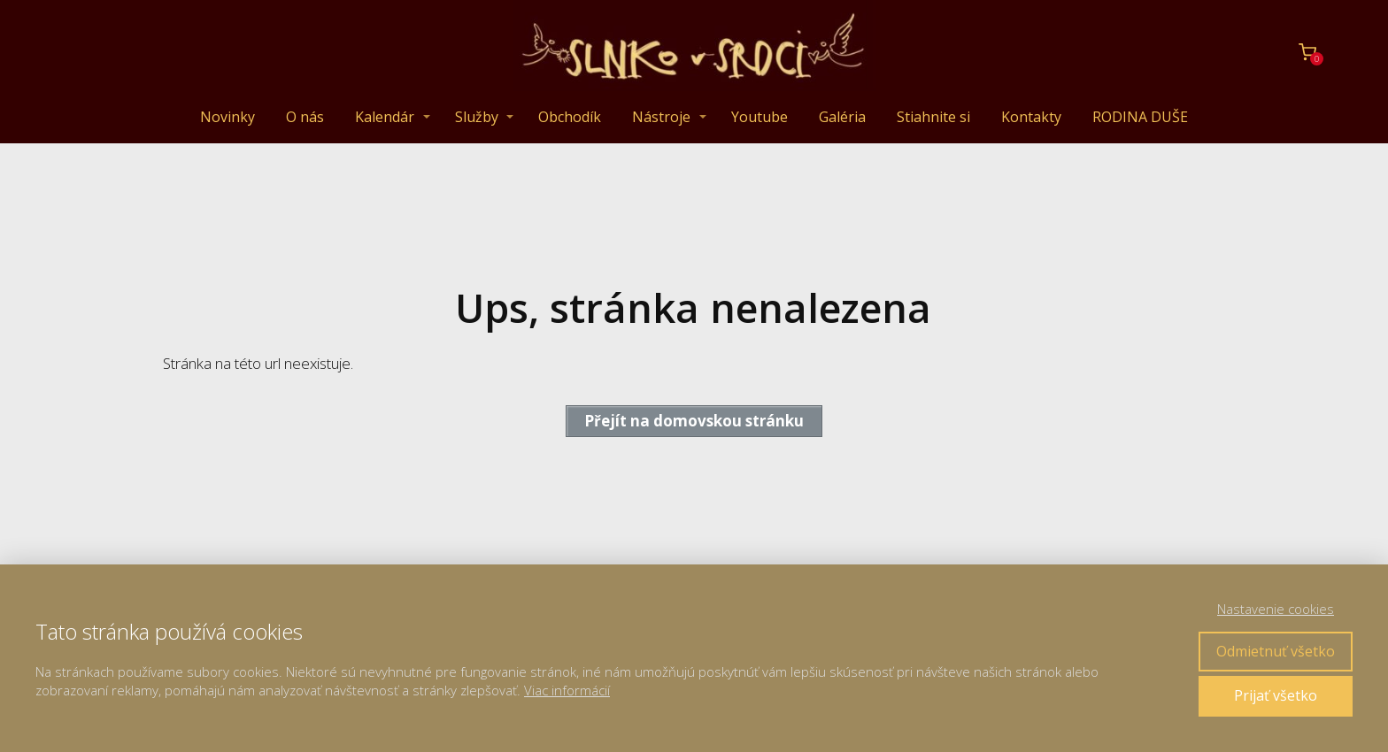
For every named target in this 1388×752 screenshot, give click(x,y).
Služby (476, 117)
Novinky (227, 117)
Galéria (842, 117)
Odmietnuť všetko (1275, 651)
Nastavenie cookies (1275, 609)
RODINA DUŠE (1140, 117)
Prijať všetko (1275, 695)
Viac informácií (567, 690)
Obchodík (569, 117)
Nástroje (661, 117)
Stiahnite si (933, 117)
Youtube (759, 117)
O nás (305, 117)
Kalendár (384, 117)
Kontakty (1031, 117)
